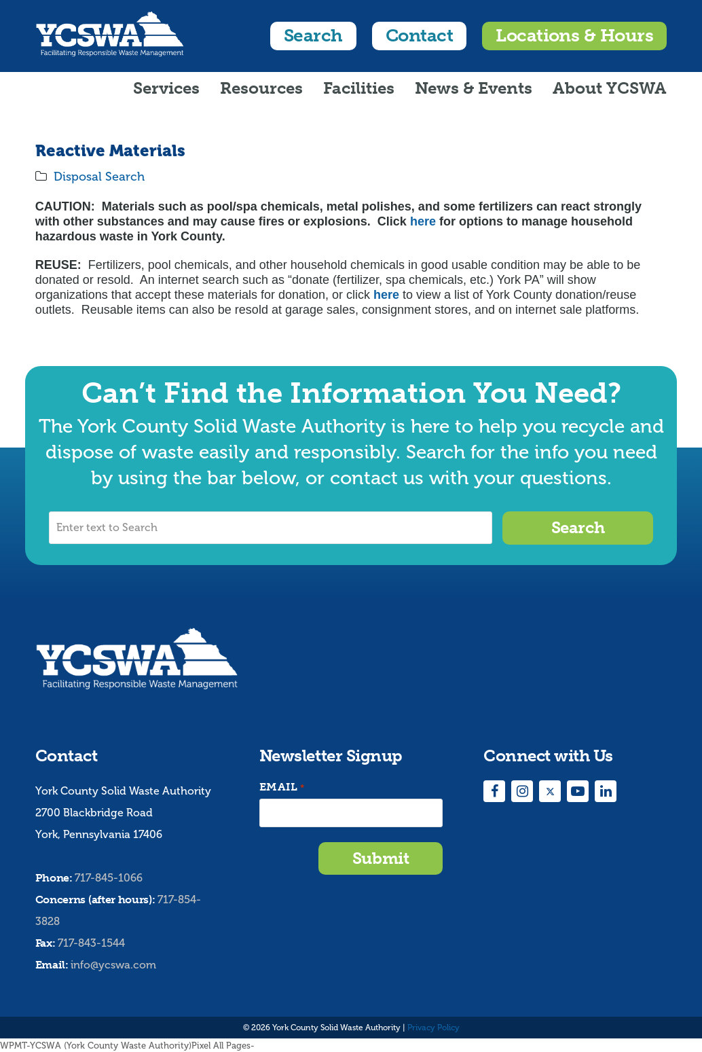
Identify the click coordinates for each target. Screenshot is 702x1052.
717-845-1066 (109, 877)
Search (313, 35)
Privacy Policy (433, 1027)
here (423, 221)
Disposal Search (99, 176)
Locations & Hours (574, 35)
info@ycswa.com (113, 964)
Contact (419, 35)
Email (281, 787)
